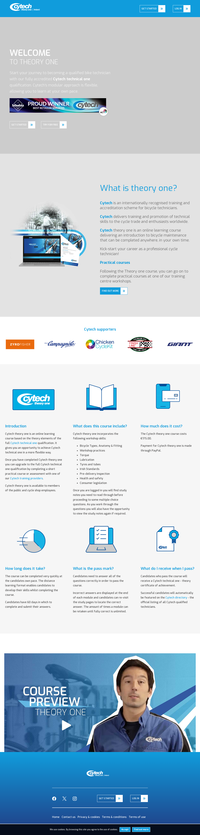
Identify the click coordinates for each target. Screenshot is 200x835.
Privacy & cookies (89, 817)
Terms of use (137, 817)
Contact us (68, 817)
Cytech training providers (26, 478)
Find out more (141, 829)
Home (13, 5)
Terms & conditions (114, 817)
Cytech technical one (23, 443)
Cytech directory (176, 597)
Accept (125, 829)
